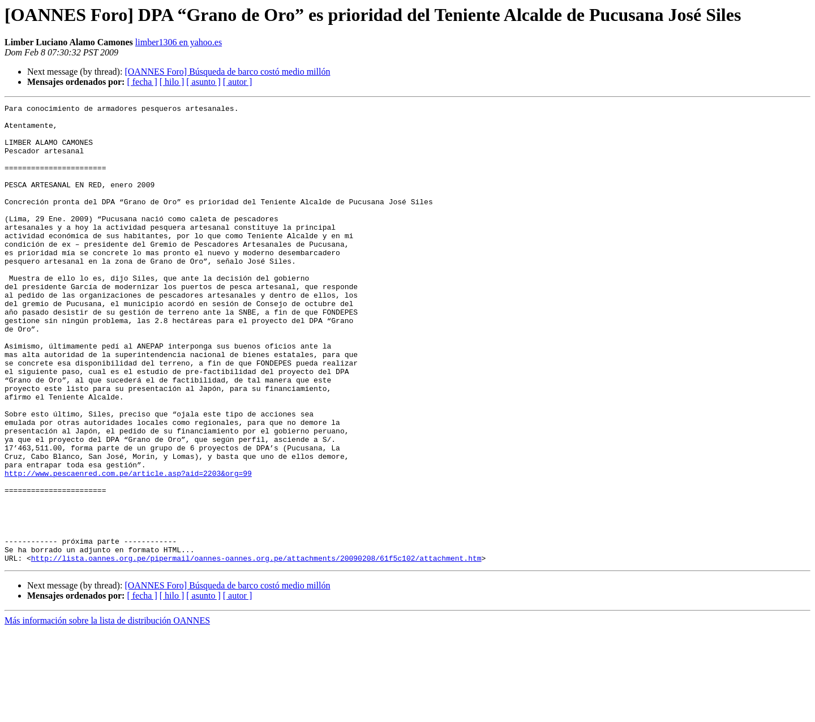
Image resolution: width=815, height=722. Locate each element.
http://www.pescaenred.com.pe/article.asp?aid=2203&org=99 (128, 548)
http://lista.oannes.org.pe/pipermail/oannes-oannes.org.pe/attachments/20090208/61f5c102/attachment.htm (256, 649)
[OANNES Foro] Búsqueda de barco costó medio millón (227, 71)
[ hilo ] (172, 82)
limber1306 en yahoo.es (178, 42)
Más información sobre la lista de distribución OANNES (107, 712)
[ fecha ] (142, 82)
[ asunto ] (203, 82)
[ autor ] (237, 82)
